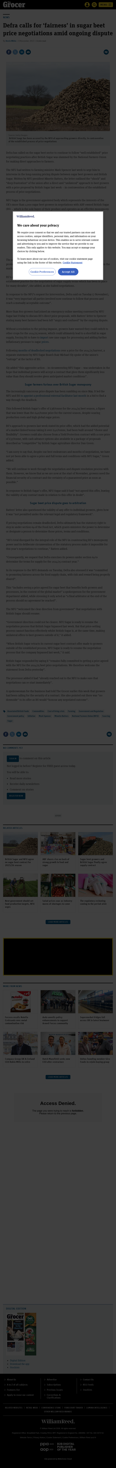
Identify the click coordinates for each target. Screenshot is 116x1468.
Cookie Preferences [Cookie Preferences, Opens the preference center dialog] (42, 271)
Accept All (68, 271)
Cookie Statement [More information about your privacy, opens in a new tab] (72, 262)
